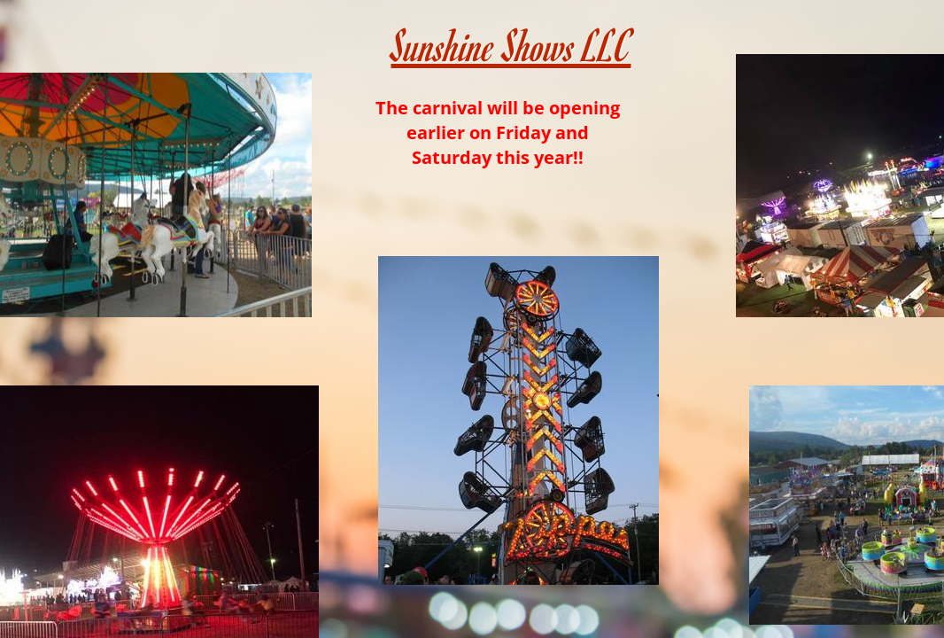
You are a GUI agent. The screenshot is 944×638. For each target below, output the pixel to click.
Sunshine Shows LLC (511, 45)
